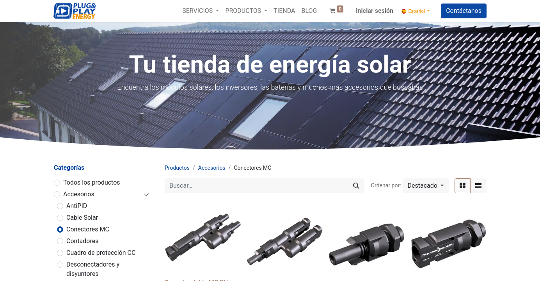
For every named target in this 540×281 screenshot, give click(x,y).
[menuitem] (284, 11)
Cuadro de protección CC (100, 252)
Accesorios (78, 194)
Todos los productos (91, 182)
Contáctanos (463, 10)
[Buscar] (356, 185)
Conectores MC (87, 229)
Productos (177, 168)
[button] (426, 185)
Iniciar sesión (374, 10)
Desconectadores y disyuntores (92, 269)
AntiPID (76, 206)
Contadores (82, 241)
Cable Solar (82, 217)
